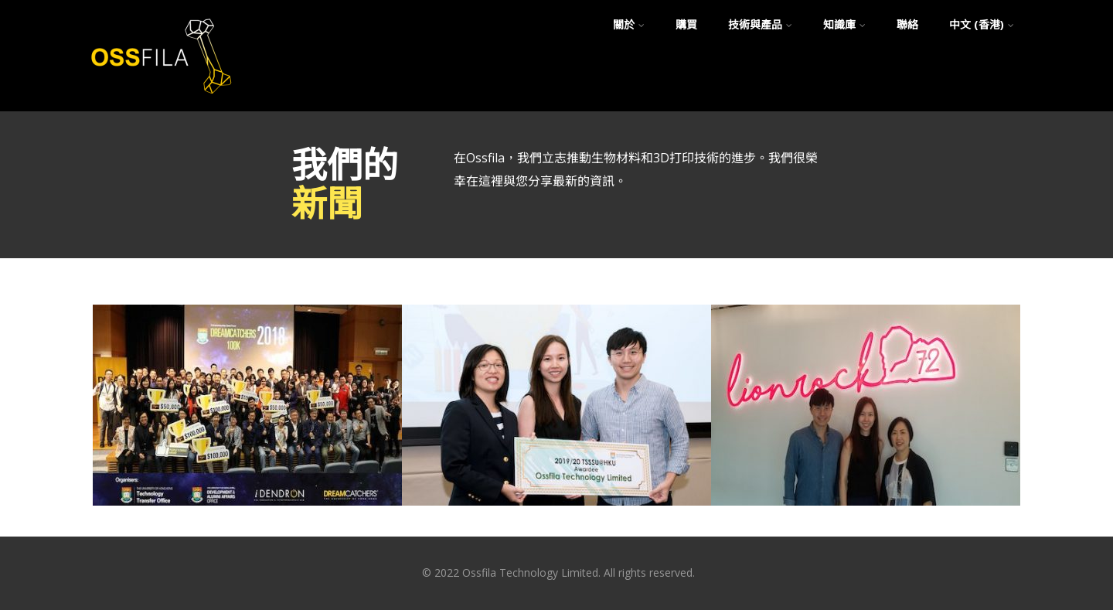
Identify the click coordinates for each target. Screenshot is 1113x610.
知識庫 (844, 24)
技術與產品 (760, 24)
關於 (629, 24)
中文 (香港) (981, 24)
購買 (686, 24)
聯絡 (907, 24)
